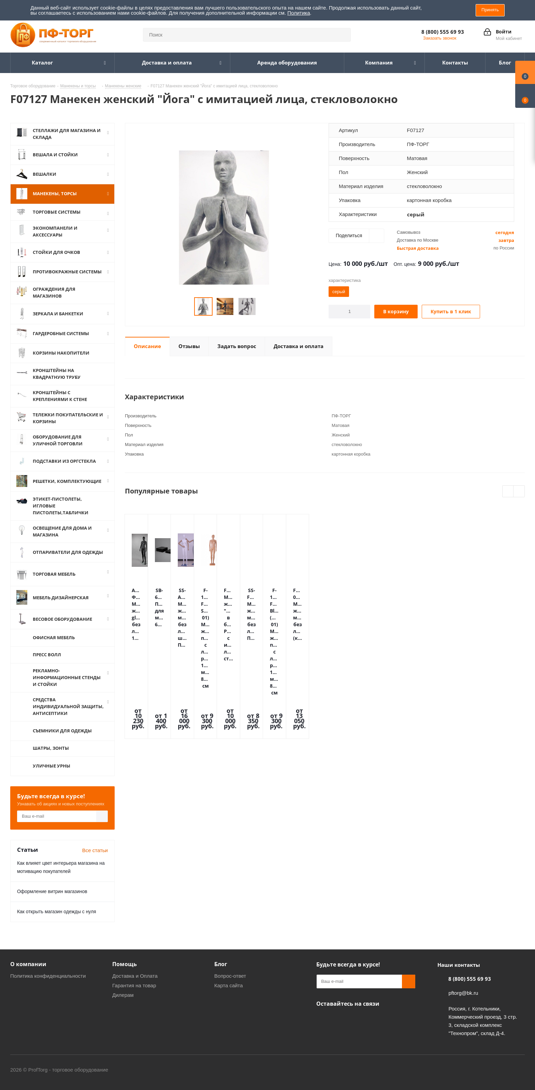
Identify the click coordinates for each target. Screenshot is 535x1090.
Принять (490, 9)
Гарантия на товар (134, 994)
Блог (220, 972)
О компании (28, 972)
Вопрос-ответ (230, 984)
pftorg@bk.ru (463, 1002)
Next (519, 492)
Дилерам (123, 1003)
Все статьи (95, 859)
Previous (508, 492)
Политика (298, 13)
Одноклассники (323, 1028)
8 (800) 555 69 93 (442, 32)
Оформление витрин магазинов (52, 900)
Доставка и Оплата (135, 984)
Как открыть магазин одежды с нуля (56, 920)
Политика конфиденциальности (48, 984)
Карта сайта (228, 994)
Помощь (124, 972)
